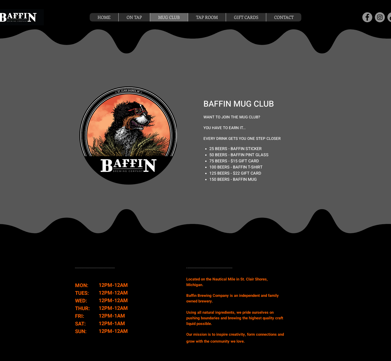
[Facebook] (367, 17)
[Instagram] (380, 17)
